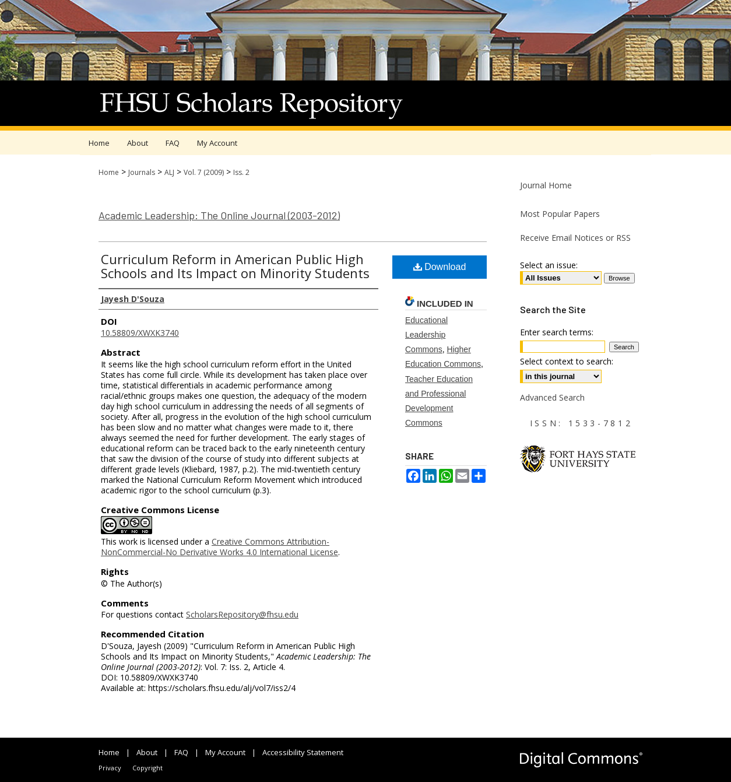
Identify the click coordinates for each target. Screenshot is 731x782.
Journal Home (546, 185)
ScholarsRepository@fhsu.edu (242, 614)
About (146, 752)
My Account (225, 752)
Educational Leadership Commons (426, 334)
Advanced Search (552, 397)
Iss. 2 (241, 172)
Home (109, 172)
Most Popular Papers (560, 213)
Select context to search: (566, 361)
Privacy (110, 767)
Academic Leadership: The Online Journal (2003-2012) (219, 215)
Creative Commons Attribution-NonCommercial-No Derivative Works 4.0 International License (219, 546)
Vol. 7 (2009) (204, 172)
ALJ (169, 172)
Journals (141, 172)
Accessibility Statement (302, 752)
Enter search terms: (556, 332)
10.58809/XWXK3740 (140, 332)
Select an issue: (549, 265)
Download (439, 267)
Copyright (147, 767)
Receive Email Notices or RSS (575, 237)
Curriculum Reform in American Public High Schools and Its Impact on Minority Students (235, 266)
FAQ (181, 752)
